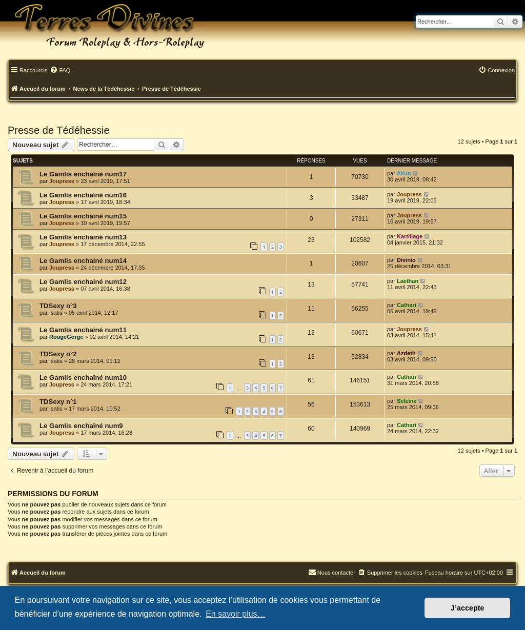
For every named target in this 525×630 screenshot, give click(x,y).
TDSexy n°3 (58, 306)
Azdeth (406, 353)
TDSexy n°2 (58, 354)
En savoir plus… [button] (236, 613)
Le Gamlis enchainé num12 (83, 282)
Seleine (407, 401)
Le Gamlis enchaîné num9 (81, 426)
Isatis (56, 313)
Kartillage (409, 236)
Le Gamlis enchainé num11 (83, 330)
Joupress (61, 181)
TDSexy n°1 (58, 401)
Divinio (406, 260)
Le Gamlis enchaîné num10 (83, 377)
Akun (404, 173)
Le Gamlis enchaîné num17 (83, 174)
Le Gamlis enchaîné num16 (83, 195)
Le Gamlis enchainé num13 (83, 237)
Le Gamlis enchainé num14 (83, 261)
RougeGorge (66, 337)
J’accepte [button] (467, 608)
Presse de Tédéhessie (59, 130)
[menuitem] (60, 70)
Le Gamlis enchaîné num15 (83, 216)
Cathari (406, 305)
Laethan (407, 281)
